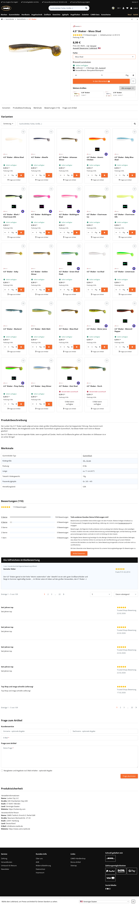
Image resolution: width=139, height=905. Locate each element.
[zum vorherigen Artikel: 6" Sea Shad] (133, 19)
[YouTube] (108, 889)
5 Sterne (4, 517)
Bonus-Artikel (76, 862)
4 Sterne (4, 522)
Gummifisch (87, 456)
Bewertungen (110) (52, 108)
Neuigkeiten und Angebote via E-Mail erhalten (28, 770)
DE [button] (118, 8)
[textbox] (104, 901)
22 (60, 594)
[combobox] (104, 901)
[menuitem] (4, 14)
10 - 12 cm (87, 461)
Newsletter (5, 869)
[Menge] (102, 75)
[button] (134, 2)
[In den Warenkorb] (21, 175)
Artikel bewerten (79, 553)
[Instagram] (109, 889)
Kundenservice (123, 523)
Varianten (6, 108)
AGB (37, 862)
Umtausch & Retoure (9, 865)
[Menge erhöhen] (133, 75)
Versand (93, 46)
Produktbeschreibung (22, 108)
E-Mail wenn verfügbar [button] (69, 403)
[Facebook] (105, 889)
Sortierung (7, 124)
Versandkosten (6, 862)
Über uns (39, 858)
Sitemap (74, 865)
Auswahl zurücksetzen (82, 62)
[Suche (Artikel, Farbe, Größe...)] (66, 8)
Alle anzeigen (127, 88)
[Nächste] (63, 594)
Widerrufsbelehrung (43, 865)
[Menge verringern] (76, 75)
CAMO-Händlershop (78, 858)
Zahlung (4, 858)
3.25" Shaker (85, 93)
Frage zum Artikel (70, 108)
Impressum (40, 872)
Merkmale (38, 108)
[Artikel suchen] (86, 8)
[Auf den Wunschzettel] (133, 81)
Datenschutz (40, 869)
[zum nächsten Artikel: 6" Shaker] (136, 19)
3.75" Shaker (117, 93)
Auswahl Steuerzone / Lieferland (87, 48)
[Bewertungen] (85, 35)
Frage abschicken (129, 776)
